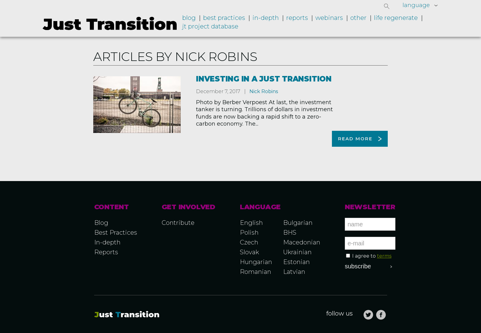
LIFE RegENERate (396, 17)
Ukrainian (297, 252)
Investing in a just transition (264, 78)
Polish (249, 232)
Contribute (178, 222)
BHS (289, 232)
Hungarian (256, 262)
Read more (355, 139)
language (416, 5)
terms (384, 256)
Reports (297, 17)
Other (358, 17)
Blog (189, 17)
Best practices (224, 17)
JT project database (210, 26)
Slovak (249, 252)
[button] (387, 6)
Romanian (255, 271)
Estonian (296, 262)
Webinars (329, 17)
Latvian (294, 271)
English (251, 222)
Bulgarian (298, 222)
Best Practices (115, 232)
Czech (249, 242)
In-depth (265, 17)
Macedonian (301, 242)
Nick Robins (263, 91)
